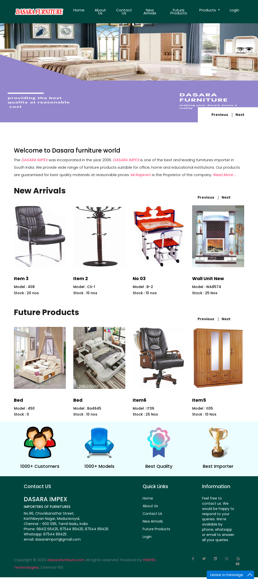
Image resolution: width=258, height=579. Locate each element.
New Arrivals (149, 11)
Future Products (178, 11)
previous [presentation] (219, 114)
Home (78, 10)
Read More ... (224, 174)
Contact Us (124, 11)
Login (234, 10)
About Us (100, 11)
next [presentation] (239, 114)
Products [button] (208, 10)
